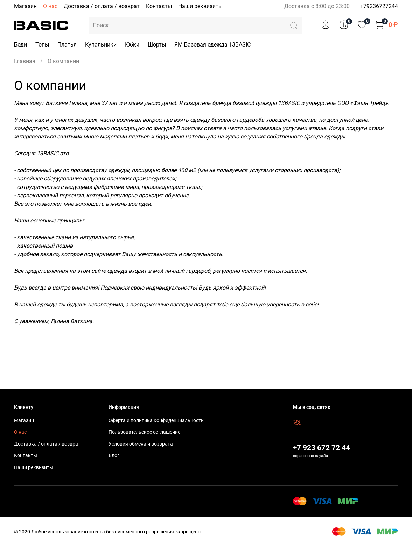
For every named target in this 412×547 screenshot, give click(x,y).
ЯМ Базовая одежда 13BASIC (212, 44)
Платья (67, 44)
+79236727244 (379, 6)
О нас (50, 6)
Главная (24, 61)
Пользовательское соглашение (144, 432)
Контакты (159, 6)
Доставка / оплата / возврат (102, 6)
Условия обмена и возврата (141, 444)
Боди (20, 44)
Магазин (25, 6)
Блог (114, 456)
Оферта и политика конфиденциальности (156, 421)
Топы (42, 44)
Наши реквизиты (200, 6)
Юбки (132, 44)
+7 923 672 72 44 (321, 447)
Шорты (157, 44)
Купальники (101, 44)
